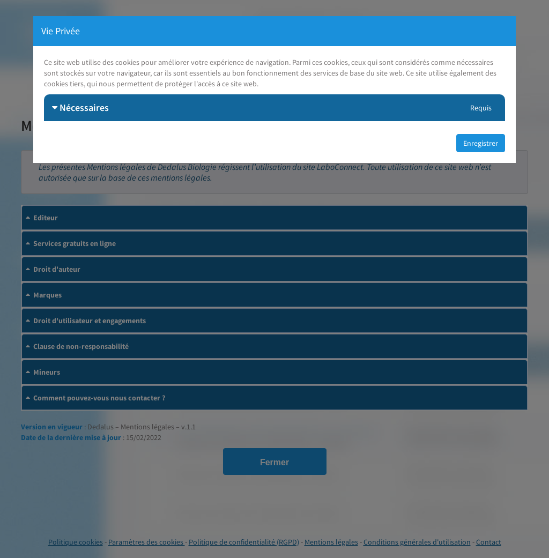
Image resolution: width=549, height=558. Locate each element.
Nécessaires (80, 107)
